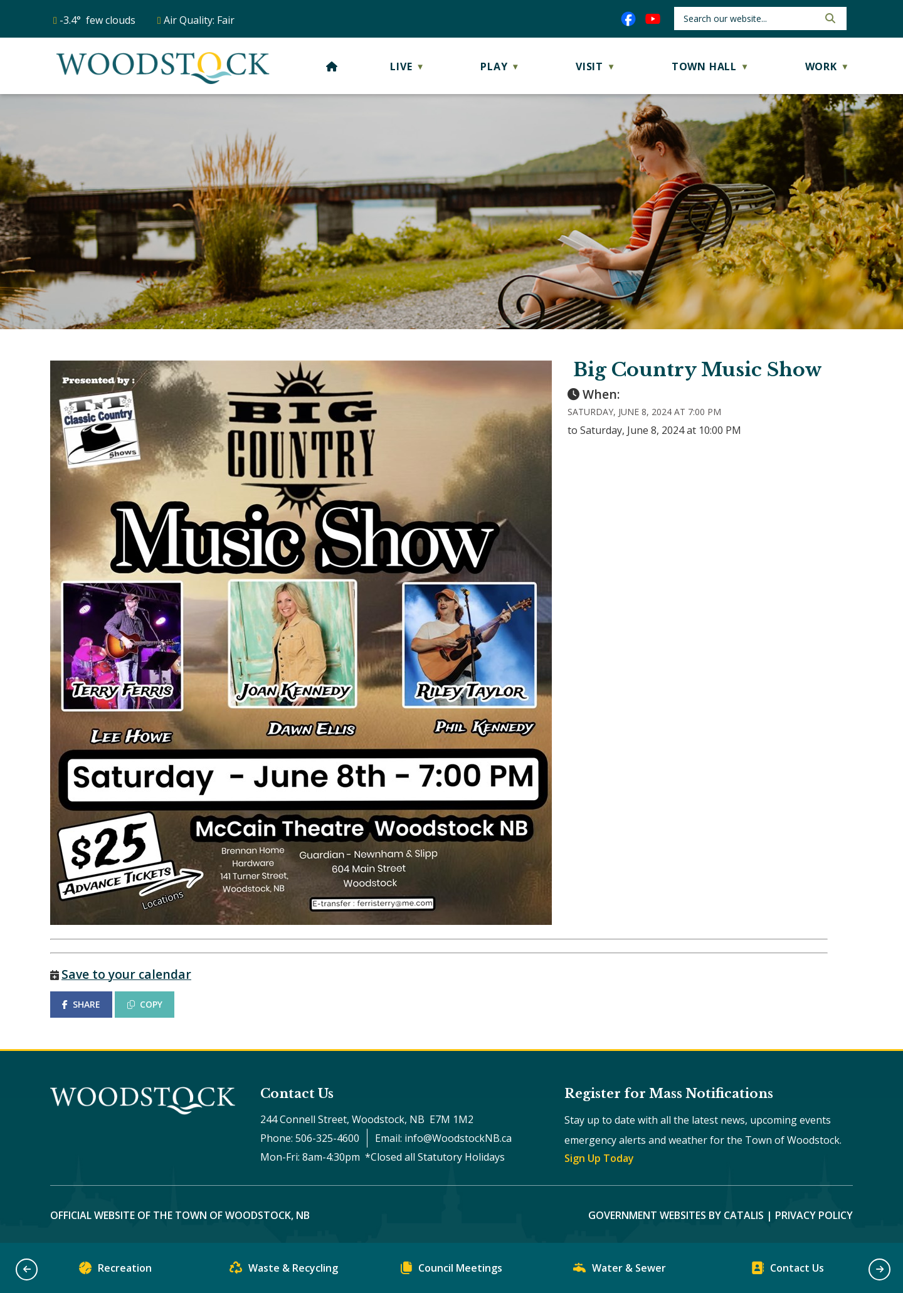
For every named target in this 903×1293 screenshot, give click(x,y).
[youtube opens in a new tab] (652, 18)
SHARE (81, 1004)
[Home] (332, 66)
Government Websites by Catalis (676, 1215)
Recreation (115, 1270)
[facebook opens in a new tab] (628, 18)
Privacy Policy (814, 1215)
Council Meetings (451, 1270)
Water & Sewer (619, 1270)
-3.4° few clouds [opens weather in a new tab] (97, 20)
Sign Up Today (599, 1158)
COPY (144, 1004)
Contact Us (787, 1270)
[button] (829, 18)
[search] (750, 18)
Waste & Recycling (284, 1270)
